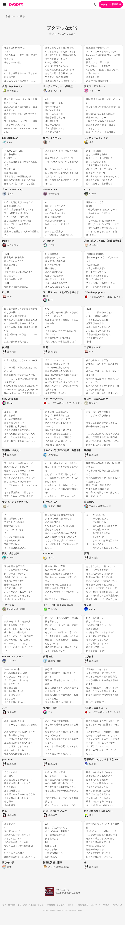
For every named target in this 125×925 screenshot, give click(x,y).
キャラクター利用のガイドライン (31, 905)
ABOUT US (117, 905)
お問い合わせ (83, 905)
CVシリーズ (96, 905)
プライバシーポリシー (66, 905)
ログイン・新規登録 (111, 4)
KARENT (107, 905)
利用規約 (51, 905)
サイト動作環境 (8, 905)
